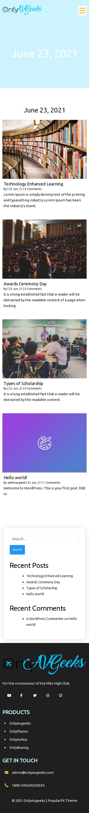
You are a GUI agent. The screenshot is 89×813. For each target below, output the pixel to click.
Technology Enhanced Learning (49, 576)
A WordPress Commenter (45, 619)
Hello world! (35, 594)
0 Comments (33, 188)
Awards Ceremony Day (43, 582)
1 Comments (51, 482)
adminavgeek (16, 482)
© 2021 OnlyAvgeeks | (30, 800)
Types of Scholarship (41, 588)
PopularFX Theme (62, 800)
